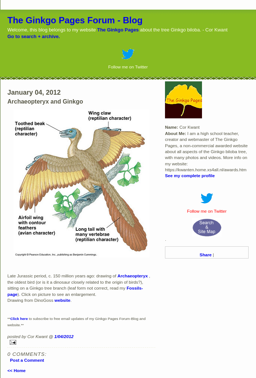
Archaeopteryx (133, 275)
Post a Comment (27, 360)
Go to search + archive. (33, 36)
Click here (19, 319)
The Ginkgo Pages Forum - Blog (74, 20)
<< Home (16, 370)
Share (206, 254)
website (62, 300)
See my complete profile (190, 175)
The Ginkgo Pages (118, 30)
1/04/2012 (64, 336)
